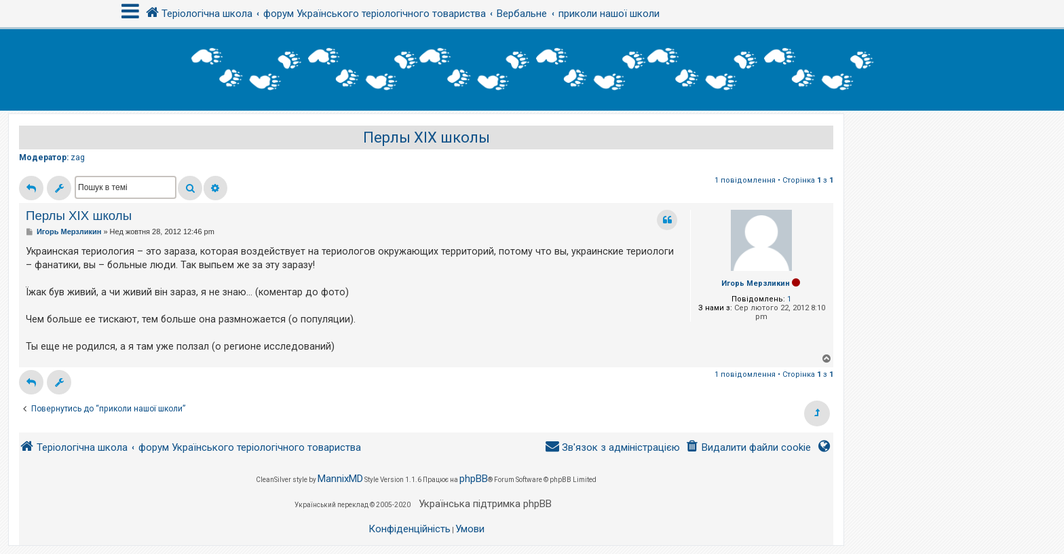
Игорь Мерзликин (755, 283)
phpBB (473, 479)
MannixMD (340, 479)
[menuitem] (748, 448)
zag (78, 157)
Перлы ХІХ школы (426, 137)
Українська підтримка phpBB (485, 504)
